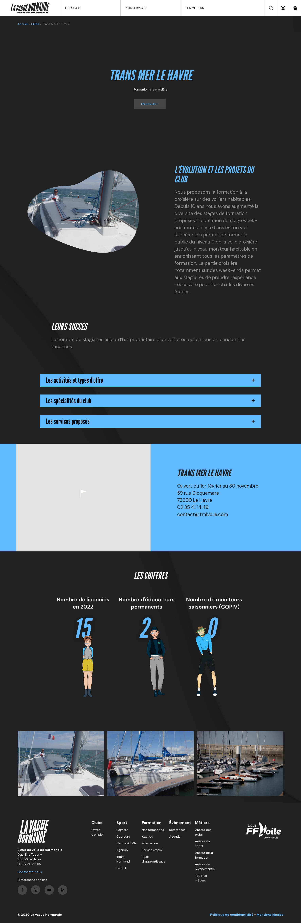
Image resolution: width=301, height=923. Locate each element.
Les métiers (195, 8)
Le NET (121, 868)
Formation (151, 822)
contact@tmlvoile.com (202, 514)
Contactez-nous (30, 872)
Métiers (202, 822)
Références (177, 830)
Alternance (150, 843)
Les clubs (72, 8)
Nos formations (153, 830)
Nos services (136, 8)
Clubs (35, 24)
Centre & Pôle (126, 843)
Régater (122, 830)
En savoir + (150, 104)
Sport (121, 822)
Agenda (122, 850)
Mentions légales (270, 915)
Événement (180, 822)
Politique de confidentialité (231, 915)
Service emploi (152, 850)
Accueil (23, 24)
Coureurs (123, 836)
